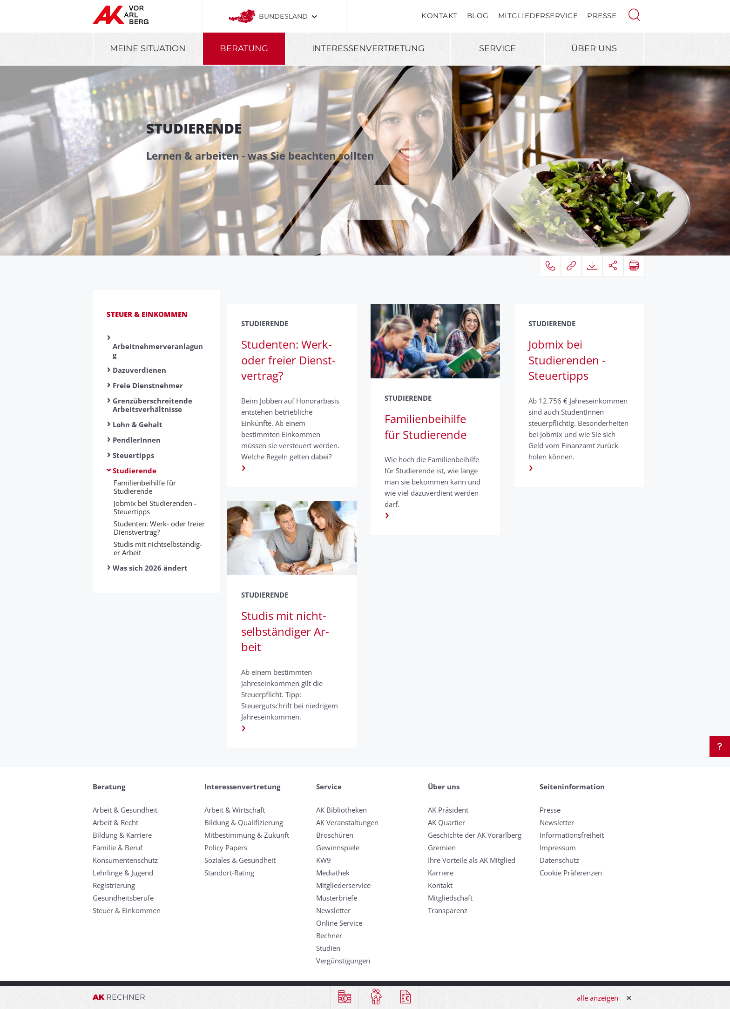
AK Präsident (448, 809)
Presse (601, 15)
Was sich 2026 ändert (150, 567)
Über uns (594, 48)
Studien (328, 948)
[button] (634, 14)
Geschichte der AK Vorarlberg (474, 835)
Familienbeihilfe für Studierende (145, 486)
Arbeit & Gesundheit (125, 809)
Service (497, 48)
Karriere (440, 872)
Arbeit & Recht (115, 822)
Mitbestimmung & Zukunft (246, 835)
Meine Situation (148, 48)
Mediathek (333, 872)
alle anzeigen (597, 997)
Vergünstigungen (343, 960)
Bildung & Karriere (122, 835)
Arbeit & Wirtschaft (234, 809)
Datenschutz (559, 860)
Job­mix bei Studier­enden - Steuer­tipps (155, 507)
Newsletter (333, 910)
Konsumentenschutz (125, 860)
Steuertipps (133, 455)
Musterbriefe (336, 897)
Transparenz (447, 910)
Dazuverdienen (139, 370)
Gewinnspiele (337, 847)
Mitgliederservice (538, 15)
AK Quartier (446, 822)
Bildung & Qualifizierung (243, 822)
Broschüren (334, 835)
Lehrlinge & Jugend (123, 872)
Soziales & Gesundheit (240, 860)
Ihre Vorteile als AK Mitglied (471, 860)
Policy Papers (225, 847)
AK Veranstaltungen (347, 822)
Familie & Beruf (117, 847)
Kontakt (439, 15)
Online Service (339, 923)
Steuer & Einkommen (147, 314)
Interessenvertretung (368, 48)
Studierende (134, 470)
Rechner (329, 935)
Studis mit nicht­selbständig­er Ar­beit (158, 548)
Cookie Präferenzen (571, 872)
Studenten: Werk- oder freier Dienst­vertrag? (159, 527)
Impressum (558, 847)
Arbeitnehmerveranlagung (158, 350)
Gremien (442, 847)
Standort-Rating (229, 872)
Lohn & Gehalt (137, 424)
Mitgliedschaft (450, 897)
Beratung (244, 48)
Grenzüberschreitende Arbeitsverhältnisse (152, 405)
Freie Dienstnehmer (148, 385)
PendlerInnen (137, 439)
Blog (478, 15)
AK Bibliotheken (341, 809)
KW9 (323, 860)
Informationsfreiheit (572, 835)
